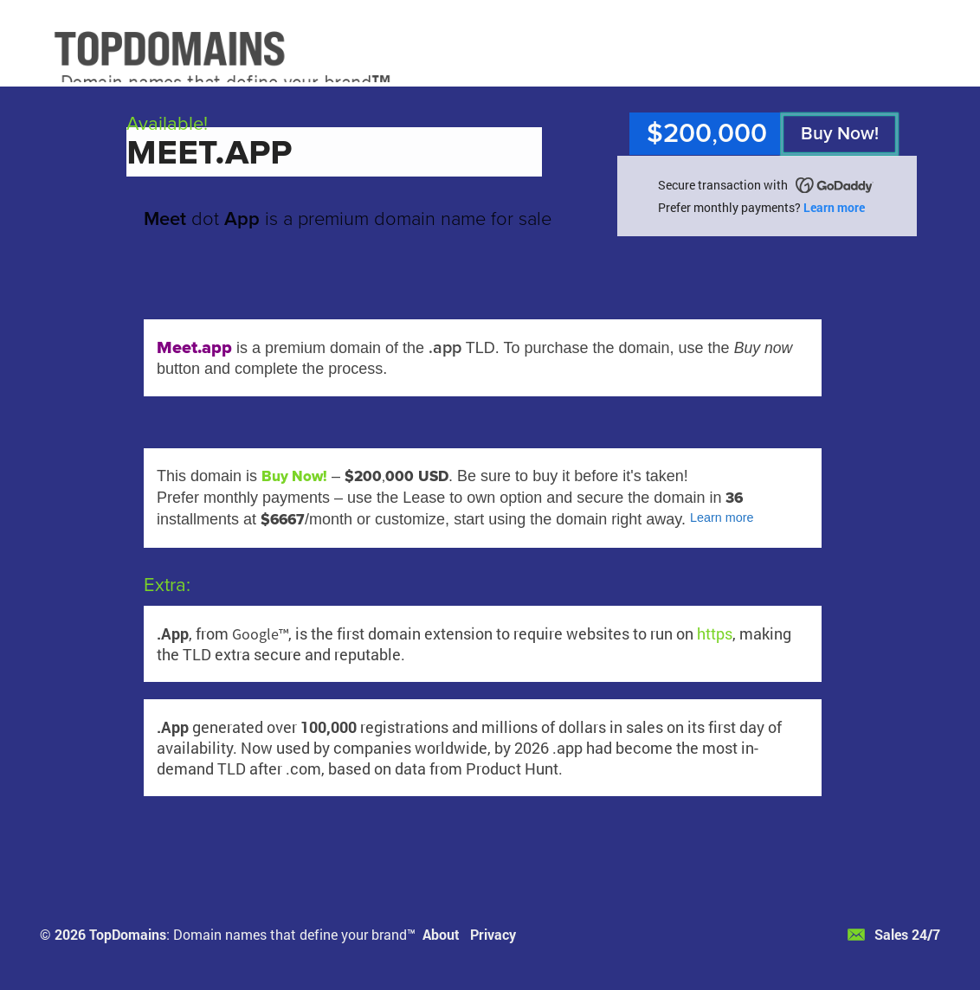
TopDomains (127, 934)
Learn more (834, 207)
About (441, 934)
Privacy (493, 934)
